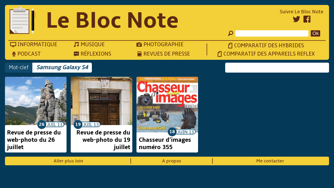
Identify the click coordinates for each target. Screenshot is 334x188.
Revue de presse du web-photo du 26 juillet (34, 140)
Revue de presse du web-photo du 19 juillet (103, 140)
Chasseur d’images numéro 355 (165, 143)
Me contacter (270, 161)
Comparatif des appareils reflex (269, 54)
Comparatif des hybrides (269, 45)
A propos (171, 161)
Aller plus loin (68, 161)
